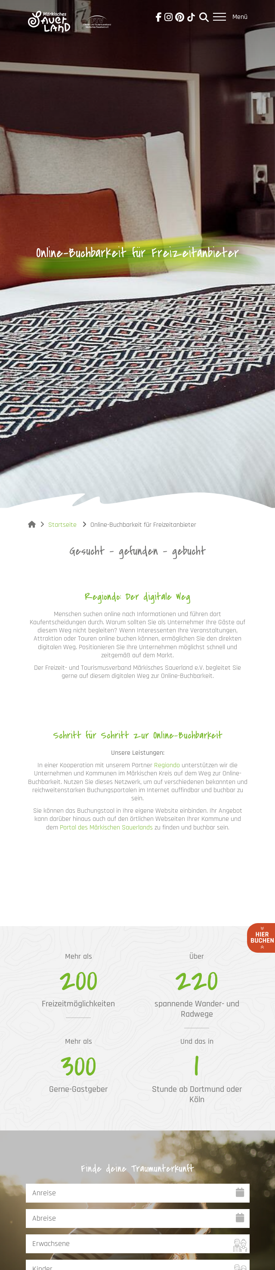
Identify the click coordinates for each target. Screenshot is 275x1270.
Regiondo (167, 765)
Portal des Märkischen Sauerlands (106, 827)
